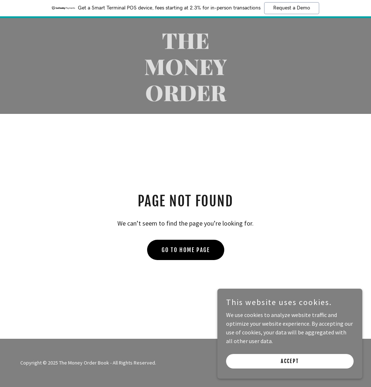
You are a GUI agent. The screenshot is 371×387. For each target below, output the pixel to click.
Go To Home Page (186, 250)
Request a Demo (291, 8)
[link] (185, 99)
